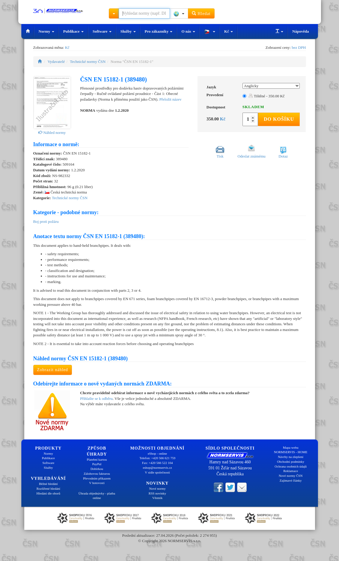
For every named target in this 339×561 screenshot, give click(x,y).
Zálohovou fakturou (97, 473)
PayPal (97, 464)
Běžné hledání (48, 484)
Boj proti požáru (46, 221)
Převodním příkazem (97, 478)
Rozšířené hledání (48, 488)
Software (102, 31)
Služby (128, 31)
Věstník (157, 498)
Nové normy (157, 488)
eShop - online (157, 453)
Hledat (201, 13)
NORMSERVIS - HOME (291, 452)
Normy (46, 31)
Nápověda (300, 31)
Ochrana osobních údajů (291, 466)
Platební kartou (97, 459)
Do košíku (279, 119)
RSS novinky (157, 493)
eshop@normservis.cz (157, 467)
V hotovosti (96, 483)
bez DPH (299, 47)
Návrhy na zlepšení (290, 457)
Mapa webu (291, 447)
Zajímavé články (291, 480)
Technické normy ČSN (88, 61)
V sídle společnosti (157, 472)
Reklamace (290, 471)
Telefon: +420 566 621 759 (157, 458)
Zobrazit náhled (52, 370)
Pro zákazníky (159, 31)
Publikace (73, 31)
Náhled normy (52, 132)
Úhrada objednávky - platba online (97, 496)
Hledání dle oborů (48, 493)
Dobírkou (97, 469)
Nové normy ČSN (290, 475)
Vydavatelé (56, 61)
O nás (188, 31)
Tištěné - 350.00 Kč (266, 96)
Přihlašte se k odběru (96, 398)
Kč (228, 31)
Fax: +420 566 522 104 (157, 463)
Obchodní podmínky (290, 461)
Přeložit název (170, 99)
